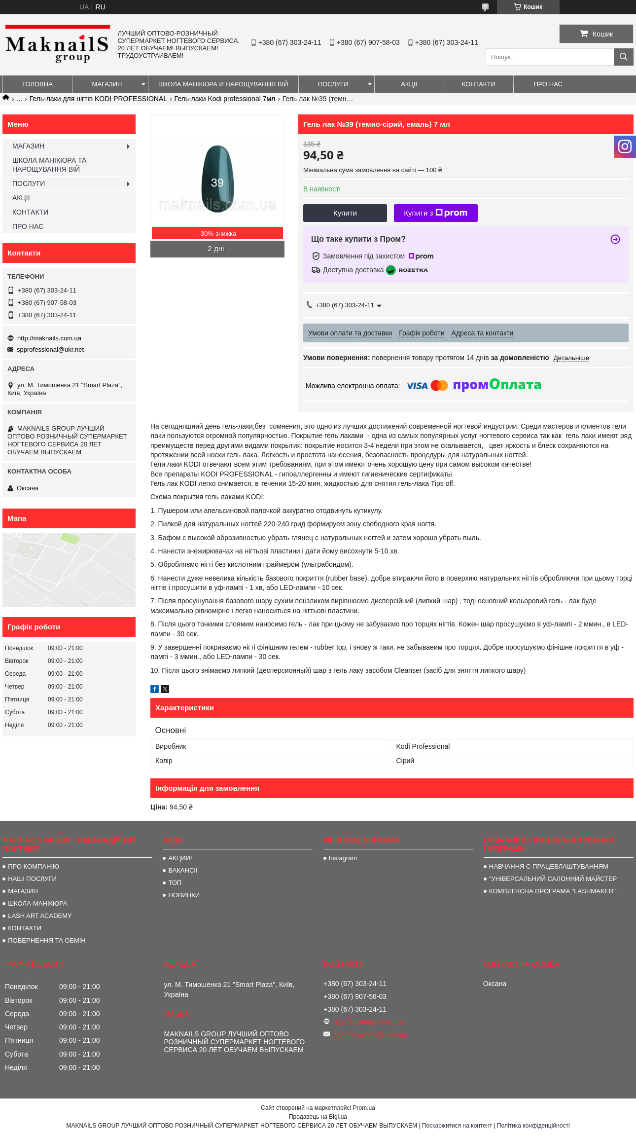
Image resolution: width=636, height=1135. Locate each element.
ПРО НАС (548, 84)
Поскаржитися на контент (457, 1125)
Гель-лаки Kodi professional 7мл (225, 99)
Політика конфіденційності (533, 1125)
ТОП (174, 882)
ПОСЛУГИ (333, 84)
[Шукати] (624, 57)
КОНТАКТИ (478, 84)
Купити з (435, 213)
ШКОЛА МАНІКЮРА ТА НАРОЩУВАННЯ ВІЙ (49, 164)
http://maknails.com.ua (49, 338)
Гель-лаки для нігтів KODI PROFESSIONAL (99, 99)
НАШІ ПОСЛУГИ (32, 878)
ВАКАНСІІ (182, 870)
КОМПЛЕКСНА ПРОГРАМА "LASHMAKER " (553, 891)
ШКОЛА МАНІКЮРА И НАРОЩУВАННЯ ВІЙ (223, 84)
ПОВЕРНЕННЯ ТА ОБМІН (47, 940)
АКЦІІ (409, 84)
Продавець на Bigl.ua (318, 1116)
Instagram (343, 858)
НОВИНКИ (184, 895)
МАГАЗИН (107, 84)
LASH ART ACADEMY (40, 915)
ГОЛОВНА (37, 84)
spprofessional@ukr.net (50, 349)
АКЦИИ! (180, 858)
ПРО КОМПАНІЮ (33, 866)
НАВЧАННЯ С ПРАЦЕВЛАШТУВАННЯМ (548, 866)
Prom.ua (364, 1107)
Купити (345, 213)
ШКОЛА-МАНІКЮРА (38, 903)
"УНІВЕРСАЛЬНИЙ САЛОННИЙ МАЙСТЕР (553, 878)
